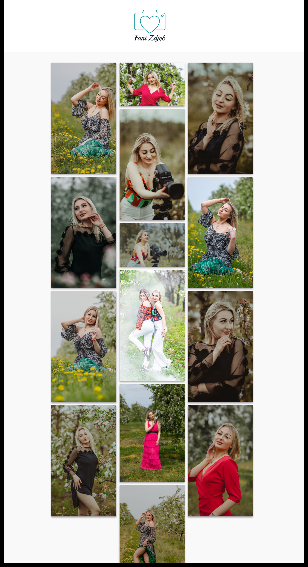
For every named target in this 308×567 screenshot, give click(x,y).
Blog (202, 24)
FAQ (122, 24)
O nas (87, 24)
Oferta (105, 24)
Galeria (184, 24)
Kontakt (221, 24)
